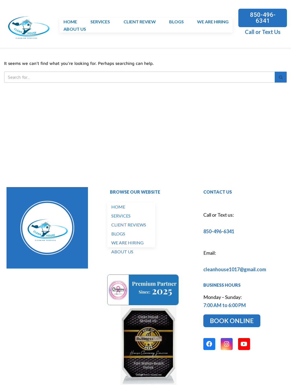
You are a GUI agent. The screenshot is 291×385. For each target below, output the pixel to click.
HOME (70, 21)
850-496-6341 (218, 233)
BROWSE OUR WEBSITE (135, 193)
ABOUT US (75, 28)
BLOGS (176, 21)
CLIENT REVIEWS (128, 226)
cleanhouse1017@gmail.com (234, 271)
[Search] (139, 77)
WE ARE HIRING (213, 21)
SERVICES (100, 21)
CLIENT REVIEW (140, 21)
